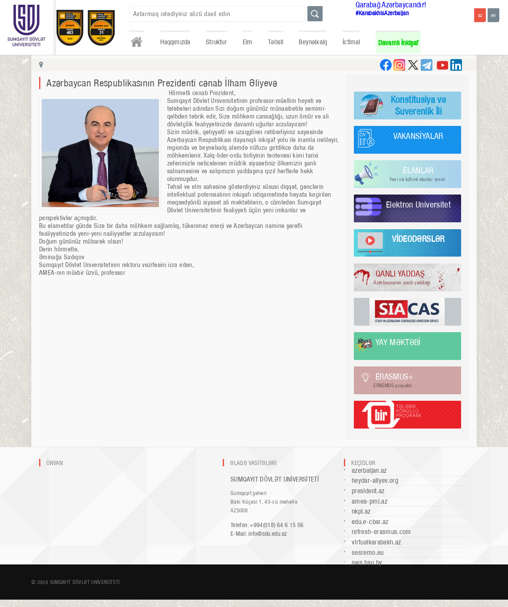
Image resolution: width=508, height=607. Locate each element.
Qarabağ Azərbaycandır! (391, 4)
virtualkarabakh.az (376, 542)
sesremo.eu (368, 552)
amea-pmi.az (369, 501)
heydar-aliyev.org (375, 480)
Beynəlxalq (313, 42)
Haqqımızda (175, 42)
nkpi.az (361, 511)
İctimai (351, 42)
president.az (368, 491)
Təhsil (275, 42)
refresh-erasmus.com (381, 532)
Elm (248, 42)
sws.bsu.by (367, 562)
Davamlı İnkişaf (398, 43)
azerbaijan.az (369, 470)
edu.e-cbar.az (370, 522)
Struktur (216, 42)
